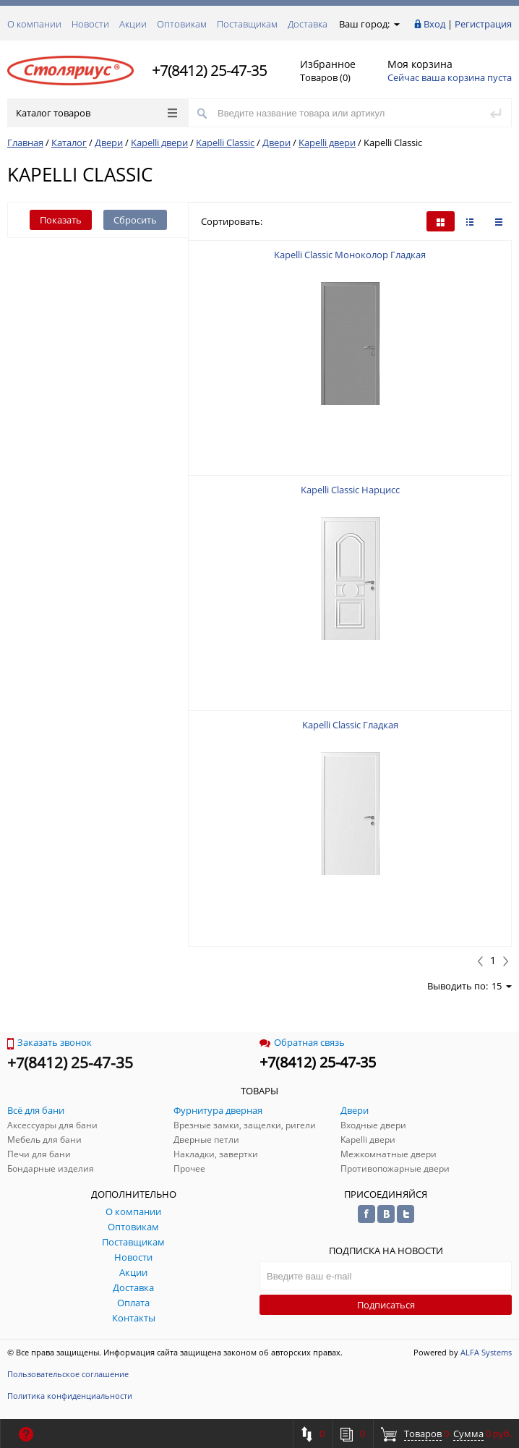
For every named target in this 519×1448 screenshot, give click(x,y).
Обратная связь (302, 1042)
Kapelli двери (159, 142)
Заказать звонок (49, 1042)
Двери (109, 142)
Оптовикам (182, 23)
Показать (61, 219)
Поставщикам (247, 23)
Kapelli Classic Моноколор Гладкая (350, 254)
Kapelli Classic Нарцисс (350, 489)
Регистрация (483, 23)
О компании (34, 23)
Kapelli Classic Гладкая (350, 724)
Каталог (69, 142)
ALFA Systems (486, 1352)
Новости (90, 23)
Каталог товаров (96, 112)
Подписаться (386, 1304)
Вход (434, 23)
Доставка (307, 23)
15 (502, 985)
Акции (133, 23)
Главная (25, 142)
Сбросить (135, 219)
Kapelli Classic (225, 142)
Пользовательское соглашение (68, 1373)
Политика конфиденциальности (69, 1395)
